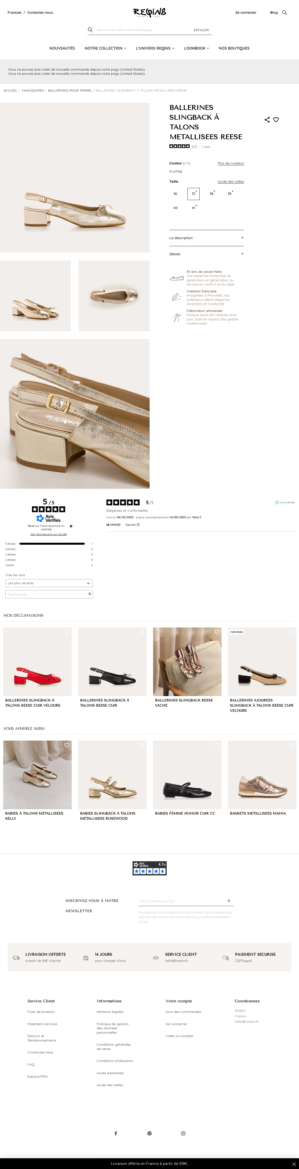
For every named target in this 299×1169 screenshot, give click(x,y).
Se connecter (246, 12)
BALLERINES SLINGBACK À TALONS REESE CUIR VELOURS (32, 703)
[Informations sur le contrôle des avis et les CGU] (71, 526)
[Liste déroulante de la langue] (14, 13)
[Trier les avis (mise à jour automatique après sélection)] (49, 583)
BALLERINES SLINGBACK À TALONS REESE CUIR (104, 703)
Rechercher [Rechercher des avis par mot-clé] (47, 594)
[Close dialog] (294, 1164)
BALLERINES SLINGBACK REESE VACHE (184, 703)
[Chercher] (149, 30)
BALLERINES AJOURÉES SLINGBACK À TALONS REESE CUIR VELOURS (261, 705)
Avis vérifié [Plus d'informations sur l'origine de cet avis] (287, 502)
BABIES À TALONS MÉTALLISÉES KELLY (34, 816)
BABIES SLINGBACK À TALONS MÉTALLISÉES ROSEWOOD (107, 816)
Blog (274, 12)
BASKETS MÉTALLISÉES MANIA (258, 813)
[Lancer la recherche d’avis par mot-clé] (90, 594)
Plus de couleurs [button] (231, 163)
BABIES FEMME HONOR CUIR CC (185, 813)
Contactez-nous (40, 12)
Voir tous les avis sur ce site (48, 534)
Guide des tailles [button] (231, 181)
